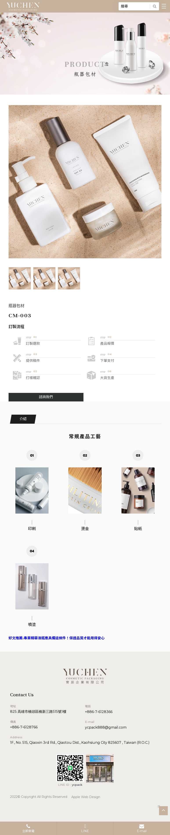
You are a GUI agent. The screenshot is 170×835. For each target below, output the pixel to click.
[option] (85, 181)
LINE (85, 828)
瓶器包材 (16, 306)
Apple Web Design (85, 797)
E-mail (141, 828)
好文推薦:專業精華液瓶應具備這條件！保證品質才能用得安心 (57, 638)
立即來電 (28, 828)
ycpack (77, 784)
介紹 (23, 419)
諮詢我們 (46, 397)
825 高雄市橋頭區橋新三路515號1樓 (38, 711)
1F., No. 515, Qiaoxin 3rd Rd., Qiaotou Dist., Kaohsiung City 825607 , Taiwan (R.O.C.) (80, 742)
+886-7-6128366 (98, 712)
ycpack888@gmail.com (106, 727)
